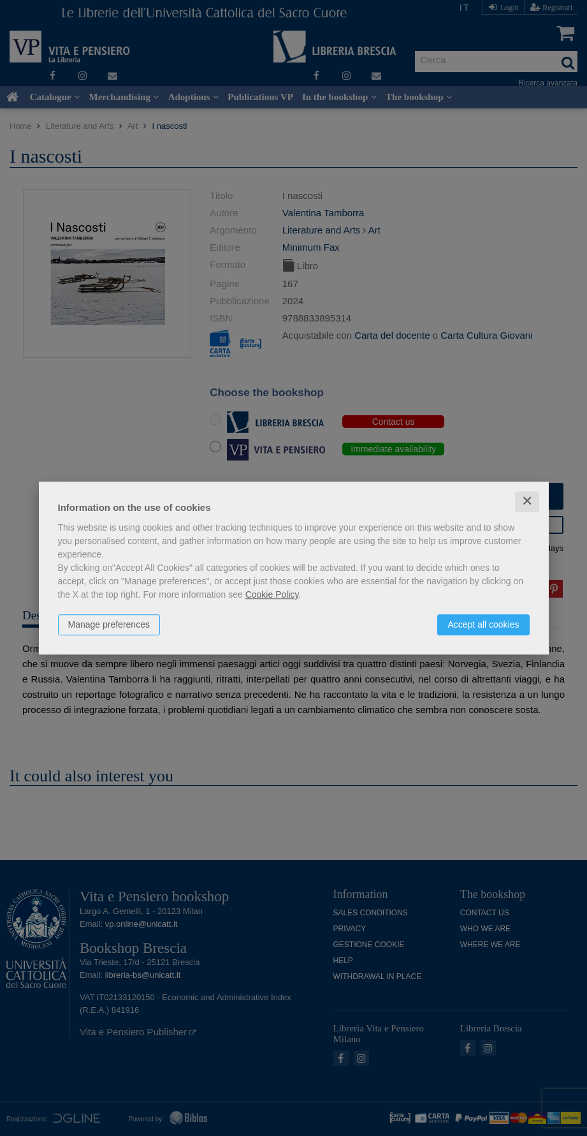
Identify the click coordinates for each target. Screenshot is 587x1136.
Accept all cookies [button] (483, 624)
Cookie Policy (272, 594)
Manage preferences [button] (109, 624)
